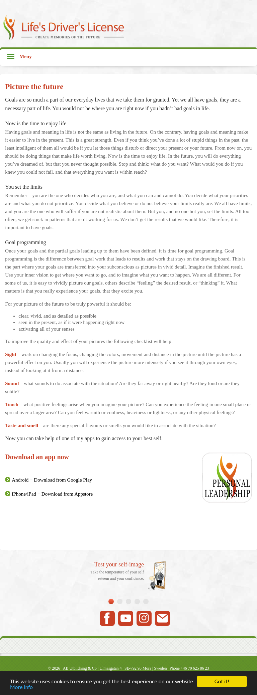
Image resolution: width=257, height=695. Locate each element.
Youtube (125, 618)
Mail (162, 618)
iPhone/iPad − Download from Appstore (52, 494)
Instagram (144, 618)
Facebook (107, 618)
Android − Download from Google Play (52, 480)
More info (21, 687)
